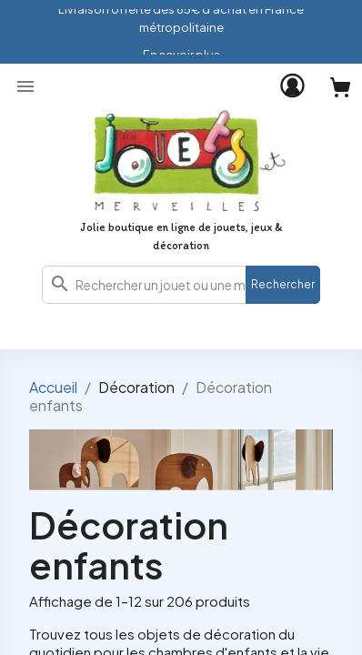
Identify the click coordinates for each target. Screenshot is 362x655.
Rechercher (283, 284)
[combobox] (181, 285)
